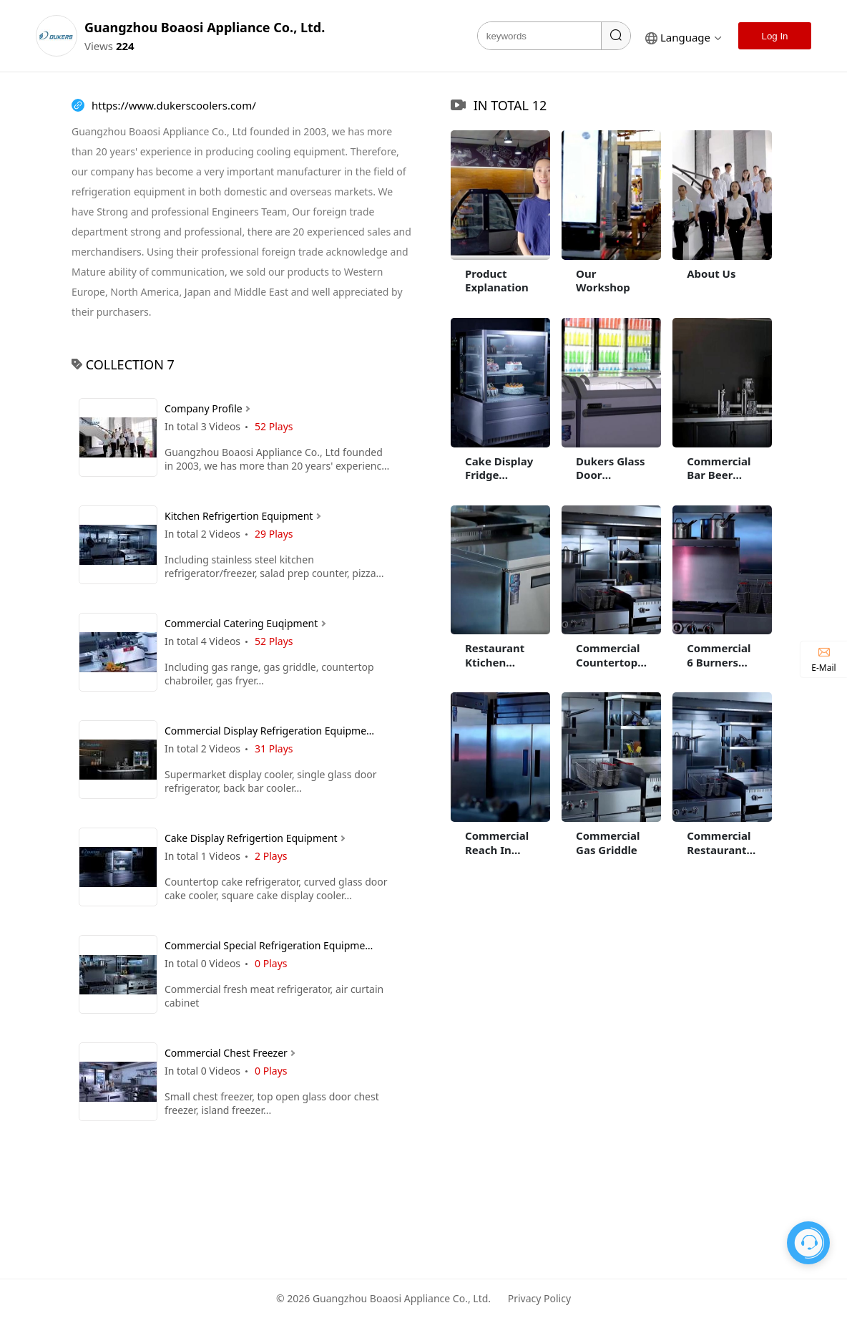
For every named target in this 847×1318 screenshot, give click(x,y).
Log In (774, 36)
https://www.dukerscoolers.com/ (174, 105)
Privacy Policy (539, 1298)
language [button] (683, 37)
